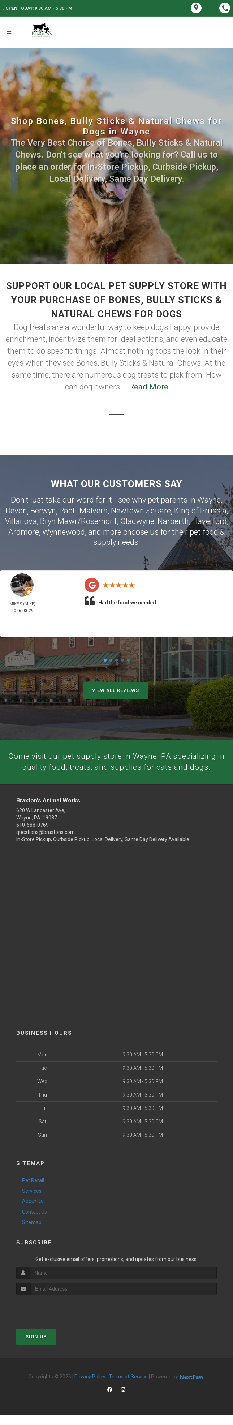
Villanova (21, 520)
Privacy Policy (89, 1387)
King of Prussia (200, 510)
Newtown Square (141, 510)
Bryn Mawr (59, 520)
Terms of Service (128, 1387)
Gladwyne (137, 520)
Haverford (209, 520)
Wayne (209, 499)
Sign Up (36, 1347)
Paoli (67, 510)
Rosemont (99, 520)
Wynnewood (63, 530)
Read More (148, 386)
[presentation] (54, 1319)
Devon (16, 510)
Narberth (173, 520)
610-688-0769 (32, 835)
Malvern (93, 510)
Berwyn (43, 510)
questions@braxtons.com (45, 842)
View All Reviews (115, 689)
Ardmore (23, 530)
